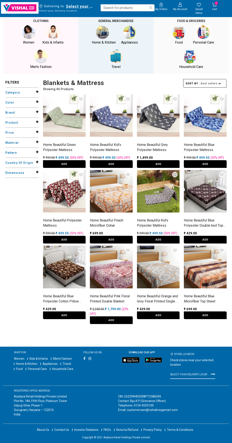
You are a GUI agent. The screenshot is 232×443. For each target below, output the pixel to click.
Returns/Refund (127, 426)
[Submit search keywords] (150, 7)
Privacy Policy (152, 426)
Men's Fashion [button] (41, 59)
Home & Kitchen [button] (104, 34)
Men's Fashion (62, 358)
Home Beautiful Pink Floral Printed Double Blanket (110, 298)
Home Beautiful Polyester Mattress (62, 222)
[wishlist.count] (199, 9)
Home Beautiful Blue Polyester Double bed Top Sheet (203, 223)
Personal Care (37, 369)
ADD (64, 164)
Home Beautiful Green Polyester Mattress (59, 147)
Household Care (62, 369)
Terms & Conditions (180, 426)
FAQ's (107, 426)
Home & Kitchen (26, 363)
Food (19, 369)
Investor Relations (86, 426)
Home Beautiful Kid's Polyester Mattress (105, 147)
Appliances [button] (129, 34)
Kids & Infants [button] (53, 34)
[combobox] (128, 7)
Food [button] (179, 34)
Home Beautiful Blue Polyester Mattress (199, 147)
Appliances (50, 363)
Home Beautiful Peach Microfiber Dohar (106, 222)
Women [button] (28, 34)
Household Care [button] (191, 59)
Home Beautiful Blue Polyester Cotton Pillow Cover (61, 299)
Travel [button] (116, 59)
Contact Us (61, 426)
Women (19, 358)
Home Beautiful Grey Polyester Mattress (152, 147)
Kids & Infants (39, 358)
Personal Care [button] (203, 34)
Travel (67, 363)
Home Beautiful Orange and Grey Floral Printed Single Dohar (157, 299)
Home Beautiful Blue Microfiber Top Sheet (199, 298)
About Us (43, 426)
